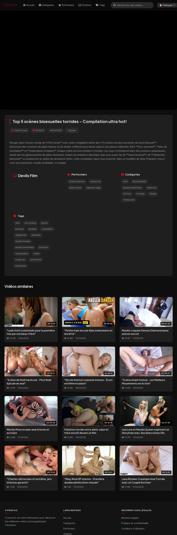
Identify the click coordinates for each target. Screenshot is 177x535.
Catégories (46, 5)
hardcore (43, 247)
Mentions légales (130, 518)
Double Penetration (132, 187)
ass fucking (30, 223)
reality (36, 253)
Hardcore (151, 187)
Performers (66, 5)
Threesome (128, 200)
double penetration (24, 247)
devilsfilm (36, 235)
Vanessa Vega (93, 187)
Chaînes (85, 5)
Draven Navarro (77, 181)
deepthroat (20, 235)
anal (17, 223)
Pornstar (140, 194)
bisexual (19, 229)
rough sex (20, 259)
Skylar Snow (75, 187)
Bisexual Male (139, 181)
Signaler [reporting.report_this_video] (72, 130)
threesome (20, 266)
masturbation (21, 253)
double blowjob (22, 241)
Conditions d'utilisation (133, 528)
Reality (153, 194)
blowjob (32, 229)
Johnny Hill (95, 181)
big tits (44, 223)
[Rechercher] (114, 5)
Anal (125, 181)
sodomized (35, 259)
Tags (100, 5)
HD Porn (127, 194)
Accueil (28, 5)
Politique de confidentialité (134, 523)
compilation (47, 229)
